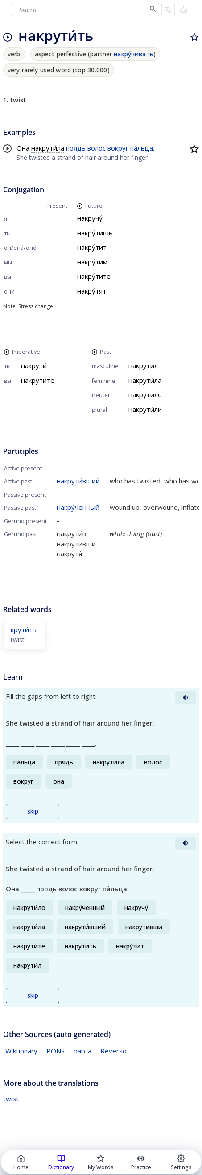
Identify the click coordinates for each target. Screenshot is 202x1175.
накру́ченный (78, 507)
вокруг (117, 147)
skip (32, 811)
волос (96, 147)
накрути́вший (78, 480)
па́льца (141, 147)
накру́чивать (133, 54)
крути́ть (24, 629)
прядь (76, 147)
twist (11, 1098)
